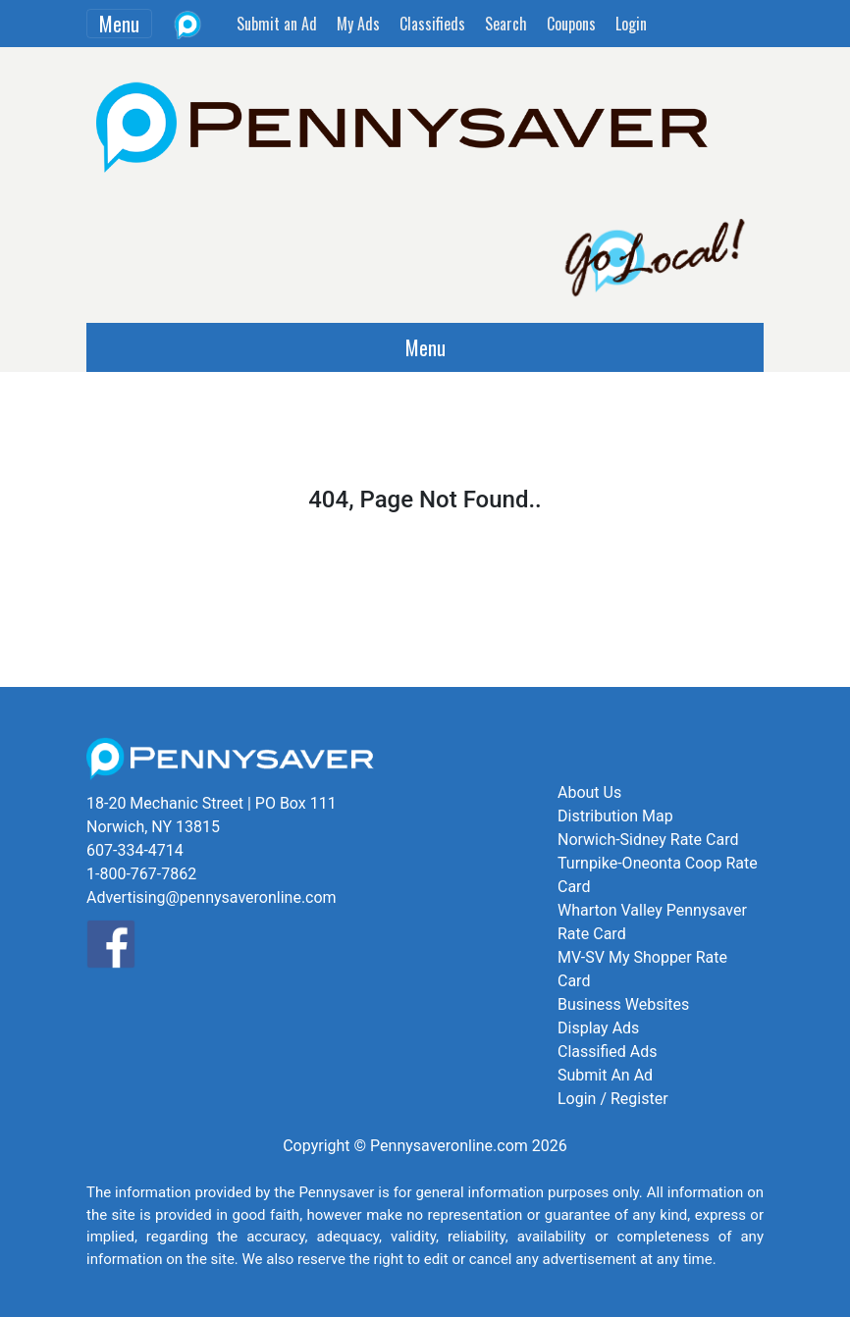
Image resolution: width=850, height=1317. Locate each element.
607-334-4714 (135, 850)
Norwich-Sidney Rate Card (648, 839)
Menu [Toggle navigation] (119, 23)
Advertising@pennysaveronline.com (211, 897)
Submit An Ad (605, 1075)
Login (631, 23)
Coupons (571, 23)
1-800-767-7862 (141, 874)
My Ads (358, 23)
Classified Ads (607, 1051)
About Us (589, 792)
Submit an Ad (277, 23)
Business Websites (623, 1004)
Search (506, 23)
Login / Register (613, 1098)
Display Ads (598, 1028)
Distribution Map (615, 816)
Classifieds (432, 23)
